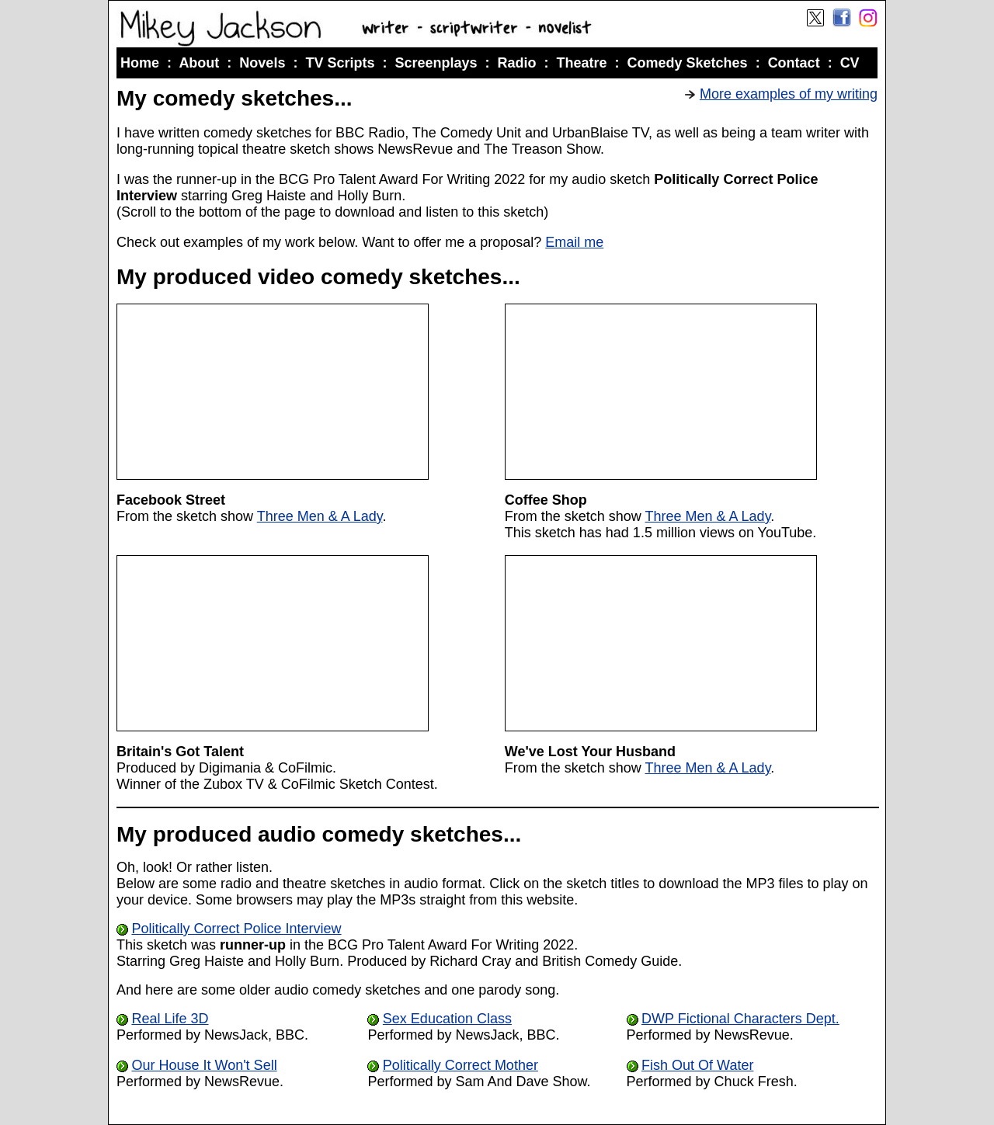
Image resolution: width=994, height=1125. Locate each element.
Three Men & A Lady (320, 516)
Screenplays (435, 63)
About (199, 63)
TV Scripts (339, 63)
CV (850, 63)
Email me (574, 242)
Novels (262, 63)
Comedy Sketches (687, 63)
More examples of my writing (789, 94)
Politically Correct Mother (460, 1065)
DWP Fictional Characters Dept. (740, 1018)
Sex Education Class (447, 1018)
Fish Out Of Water (697, 1065)
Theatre (582, 63)
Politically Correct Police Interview (236, 928)
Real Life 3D (169, 1018)
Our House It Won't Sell (203, 1065)
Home (139, 63)
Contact (794, 63)
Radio (517, 63)
